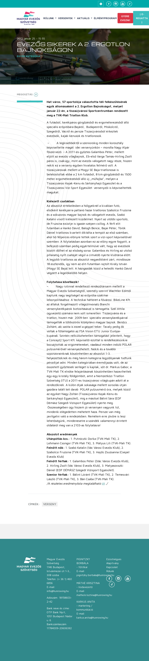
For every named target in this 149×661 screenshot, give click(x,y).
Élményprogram (105, 18)
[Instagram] (115, 3)
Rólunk (48, 18)
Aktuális (83, 18)
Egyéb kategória (28, 56)
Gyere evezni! (125, 18)
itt (103, 483)
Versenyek (65, 18)
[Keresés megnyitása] (101, 4)
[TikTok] (129, 3)
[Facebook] (108, 3)
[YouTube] (122, 3)
